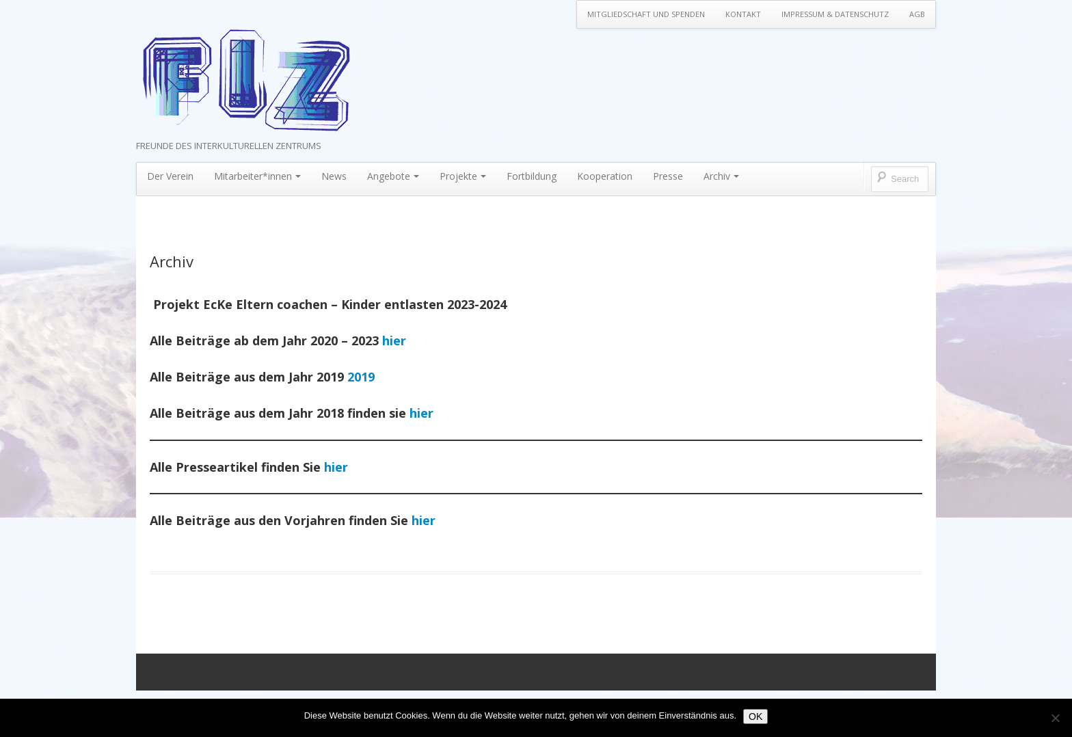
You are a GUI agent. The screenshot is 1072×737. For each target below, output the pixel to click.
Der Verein (170, 176)
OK (755, 716)
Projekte (463, 176)
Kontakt (743, 14)
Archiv (721, 176)
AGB (917, 14)
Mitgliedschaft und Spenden (646, 14)
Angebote (393, 176)
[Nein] (1055, 718)
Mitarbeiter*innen (257, 176)
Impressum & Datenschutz (835, 14)
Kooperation (604, 176)
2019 (361, 376)
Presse (668, 176)
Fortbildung (532, 176)
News (334, 176)
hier (394, 340)
